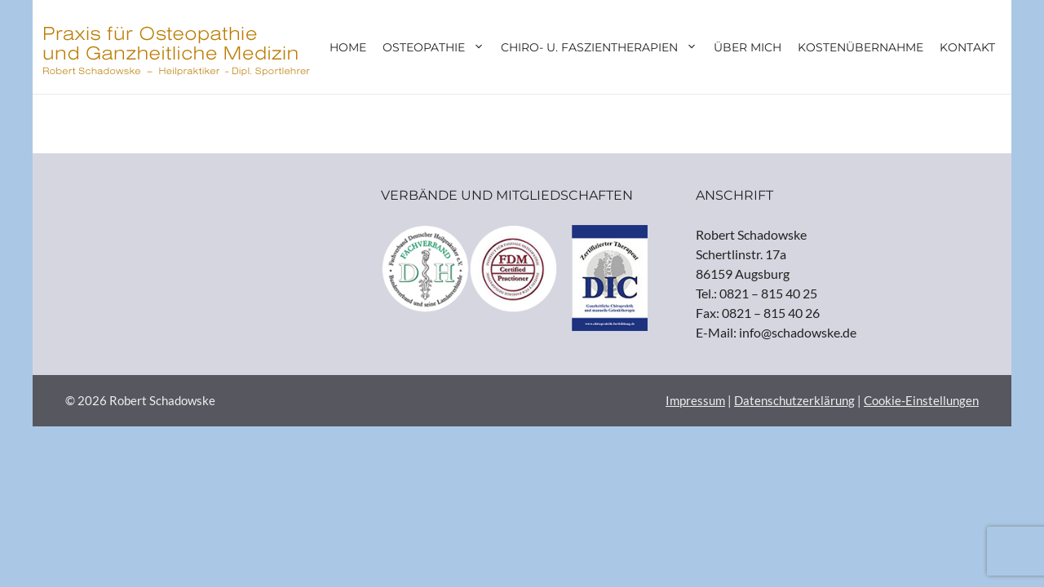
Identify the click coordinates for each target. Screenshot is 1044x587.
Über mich (747, 47)
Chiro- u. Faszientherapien (603, 47)
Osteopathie (438, 47)
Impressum (695, 400)
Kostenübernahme (860, 47)
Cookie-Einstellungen (921, 400)
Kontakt (967, 47)
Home (348, 47)
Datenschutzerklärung (794, 400)
